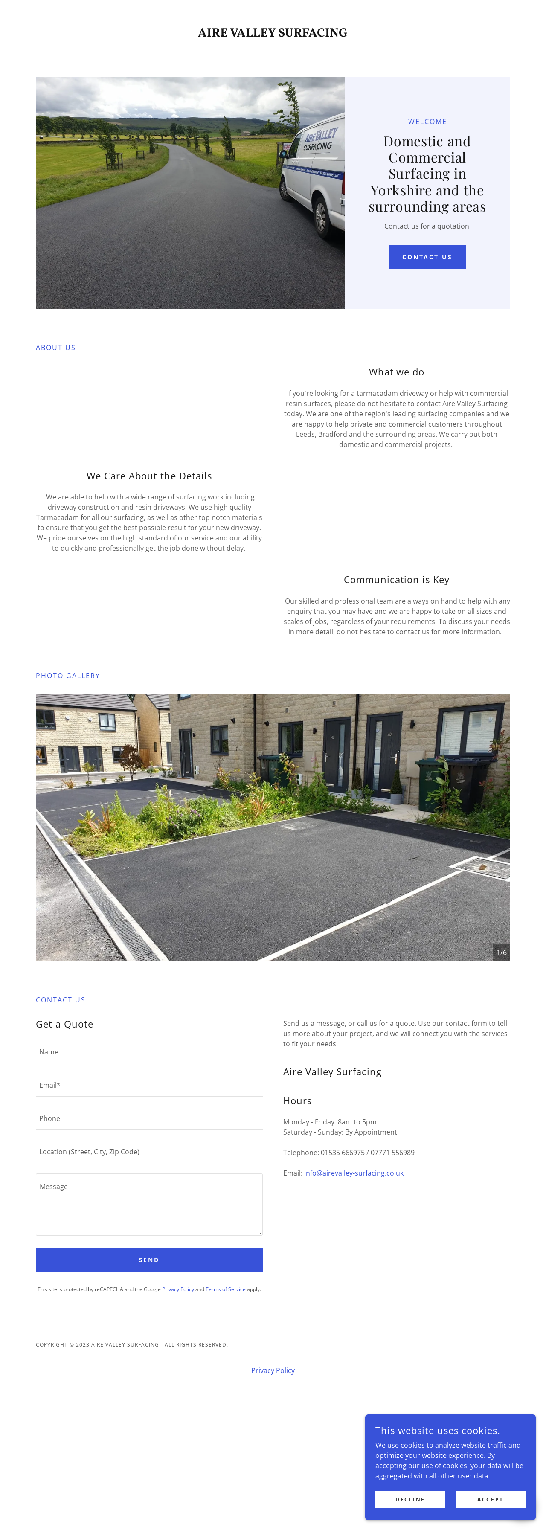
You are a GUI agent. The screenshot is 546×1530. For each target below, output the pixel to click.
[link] (273, 34)
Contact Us (427, 233)
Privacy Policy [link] (178, 1399)
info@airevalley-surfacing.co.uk (354, 1284)
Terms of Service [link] (226, 1399)
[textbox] (149, 1162)
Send (149, 1371)
